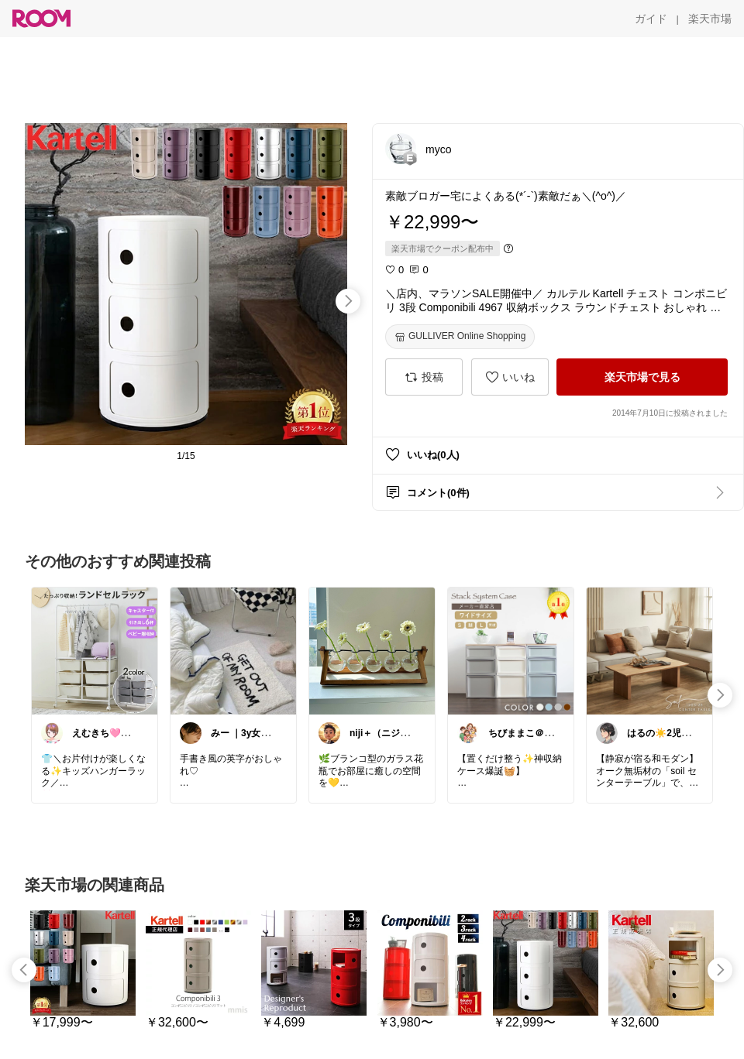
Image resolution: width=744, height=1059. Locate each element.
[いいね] (510, 377)
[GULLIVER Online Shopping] (460, 336)
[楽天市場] (710, 19)
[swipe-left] (24, 970)
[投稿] (424, 377)
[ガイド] (651, 19)
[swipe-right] (348, 301)
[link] (94, 650)
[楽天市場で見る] (642, 377)
